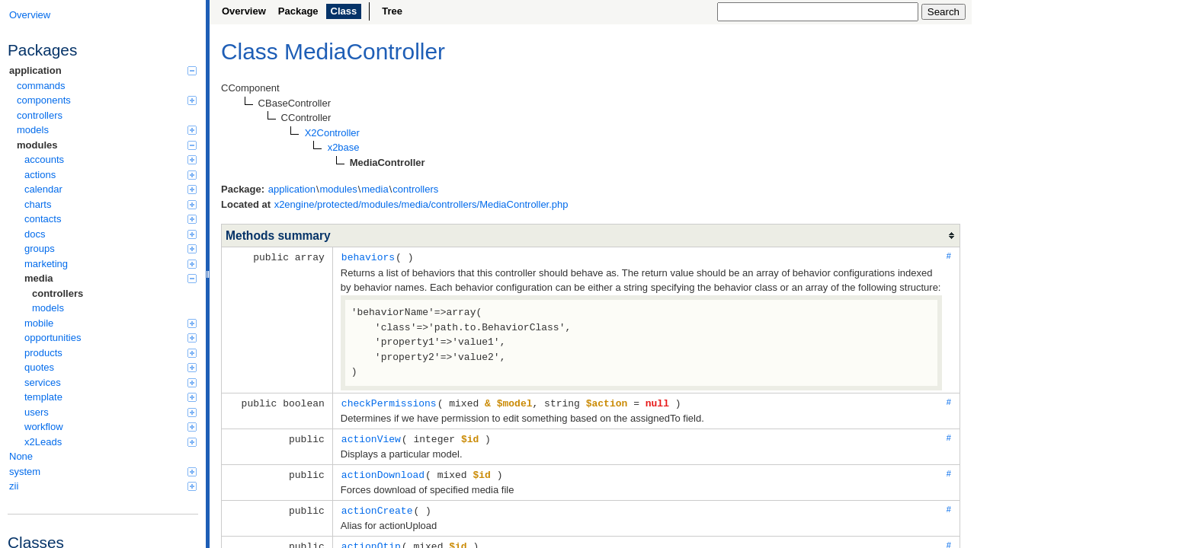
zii (103, 486)
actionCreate (377, 507)
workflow (110, 426)
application (103, 70)
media (110, 278)
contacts (110, 219)
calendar (110, 189)
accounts (110, 159)
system (103, 471)
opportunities (110, 337)
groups (110, 248)
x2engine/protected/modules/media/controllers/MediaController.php (421, 204)
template (110, 397)
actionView (371, 437)
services (110, 382)
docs (110, 234)
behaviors (368, 256)
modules (107, 145)
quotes (110, 367)
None (21, 456)
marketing (110, 263)
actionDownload (382, 472)
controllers (39, 115)
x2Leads (110, 442)
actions (110, 174)
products (110, 352)
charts (110, 204)
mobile (110, 323)
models (107, 129)
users (110, 412)
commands (41, 85)
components (107, 100)
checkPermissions (389, 402)
